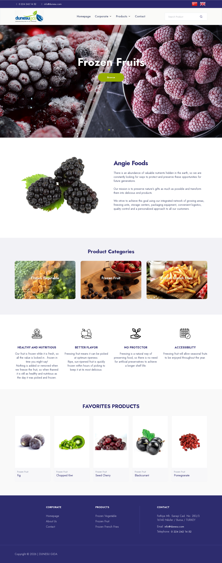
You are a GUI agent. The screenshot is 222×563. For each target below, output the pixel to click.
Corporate (101, 16)
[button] (109, 130)
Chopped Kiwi (64, 475)
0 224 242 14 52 (25, 4)
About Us (51, 521)
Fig (19, 475)
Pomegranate (182, 475)
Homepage (84, 16)
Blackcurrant (142, 475)
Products (121, 16)
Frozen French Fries (107, 527)
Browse (111, 77)
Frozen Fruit (22, 471)
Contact (140, 16)
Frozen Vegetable (106, 516)
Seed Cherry (103, 475)
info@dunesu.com (51, 4)
